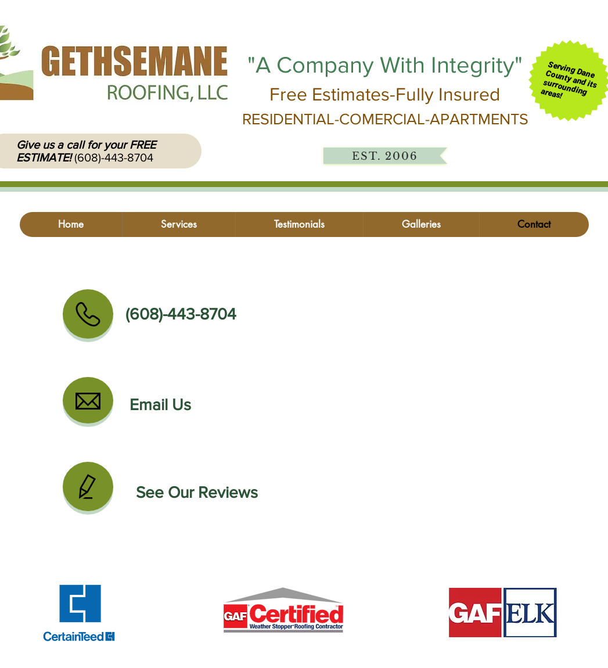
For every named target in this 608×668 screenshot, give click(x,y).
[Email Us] (160, 404)
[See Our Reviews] (196, 492)
